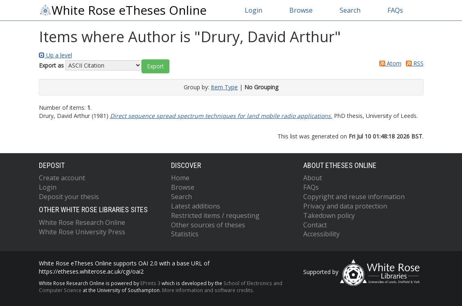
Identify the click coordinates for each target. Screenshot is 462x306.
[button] (155, 66)
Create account (62, 177)
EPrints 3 (150, 283)
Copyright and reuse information (354, 196)
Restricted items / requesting (215, 215)
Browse (301, 10)
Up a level (55, 55)
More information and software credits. (208, 290)
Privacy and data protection (345, 206)
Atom (388, 63)
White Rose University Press (82, 231)
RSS (413, 63)
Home (180, 177)
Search (350, 10)
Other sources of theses (208, 224)
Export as (51, 65)
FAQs (395, 10)
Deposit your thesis (69, 196)
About (312, 177)
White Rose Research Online (82, 222)
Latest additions (195, 206)
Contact (315, 224)
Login (253, 10)
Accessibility (321, 233)
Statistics (184, 233)
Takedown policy (329, 215)
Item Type (224, 87)
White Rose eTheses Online (123, 10)
